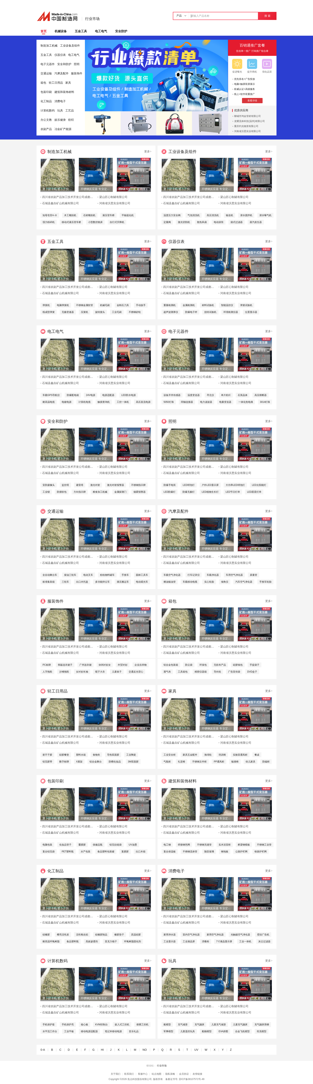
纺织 (71, 119)
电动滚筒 (218, 222)
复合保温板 (170, 851)
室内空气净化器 (191, 934)
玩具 (60, 110)
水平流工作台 (50, 1031)
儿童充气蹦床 (240, 1024)
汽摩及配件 (61, 73)
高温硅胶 (136, 934)
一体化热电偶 (245, 402)
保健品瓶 (97, 844)
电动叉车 (88, 575)
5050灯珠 (169, 402)
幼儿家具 (250, 761)
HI (102, 1049)
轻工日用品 (56, 82)
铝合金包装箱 (171, 664)
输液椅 (235, 761)
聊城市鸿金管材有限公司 (247, 116)
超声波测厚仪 (171, 312)
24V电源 (90, 395)
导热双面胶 (113, 754)
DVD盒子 (252, 671)
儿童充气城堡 (218, 1024)
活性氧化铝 (82, 934)
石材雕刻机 (89, 215)
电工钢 (167, 844)
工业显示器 (170, 941)
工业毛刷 (117, 312)
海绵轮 (208, 754)
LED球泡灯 (189, 485)
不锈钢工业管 (264, 844)
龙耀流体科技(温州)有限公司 (249, 121)
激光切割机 (184, 222)
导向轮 (217, 671)
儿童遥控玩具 (187, 1031)
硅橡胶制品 (101, 934)
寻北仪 (210, 395)
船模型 (167, 1024)
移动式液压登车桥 (71, 222)
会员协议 (184, 1074)
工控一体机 (123, 402)
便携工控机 (142, 1024)
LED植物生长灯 (210, 491)
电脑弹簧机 (63, 305)
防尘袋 (188, 664)
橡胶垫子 (119, 934)
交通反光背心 (136, 671)
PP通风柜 (219, 761)
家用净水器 (170, 934)
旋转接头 (100, 312)
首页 (44, 31)
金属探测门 (120, 491)
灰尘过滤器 (264, 941)
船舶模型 (207, 1031)
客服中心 (143, 1074)
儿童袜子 (117, 671)
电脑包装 (47, 844)
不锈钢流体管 (190, 851)
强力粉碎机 (49, 222)
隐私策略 (170, 1074)
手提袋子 (254, 664)
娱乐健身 (60, 119)
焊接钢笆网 (184, 844)
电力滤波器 (206, 402)
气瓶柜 (167, 761)
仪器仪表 (60, 54)
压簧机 (84, 312)
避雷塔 (79, 485)
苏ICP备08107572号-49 (191, 1079)
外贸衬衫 (122, 664)
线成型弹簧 (49, 312)
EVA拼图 (223, 1031)
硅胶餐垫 (64, 754)
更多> (147, 151)
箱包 (43, 82)
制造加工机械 (49, 45)
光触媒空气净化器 (240, 934)
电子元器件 (48, 64)
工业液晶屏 (189, 941)
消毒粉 (205, 941)
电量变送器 (225, 402)
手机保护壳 (68, 1024)
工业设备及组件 (70, 45)
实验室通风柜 (240, 754)
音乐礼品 (134, 1031)
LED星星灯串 (254, 491)
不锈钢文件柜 (199, 761)
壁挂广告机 (263, 934)
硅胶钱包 (238, 664)
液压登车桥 (108, 215)
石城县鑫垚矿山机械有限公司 (60, 203)
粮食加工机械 (100, 491)
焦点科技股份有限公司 (139, 1079)
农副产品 (46, 129)
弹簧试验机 (246, 305)
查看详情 (252, 100)
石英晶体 (242, 395)
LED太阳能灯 (259, 485)
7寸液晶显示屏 (224, 941)
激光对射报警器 (115, 485)
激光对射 (95, 485)
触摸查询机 (104, 402)
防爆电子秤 (191, 312)
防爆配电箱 (73, 395)
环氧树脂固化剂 (132, 941)
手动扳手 (141, 305)
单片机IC (226, 395)
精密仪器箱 (201, 671)
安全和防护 (64, 64)
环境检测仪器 (230, 312)
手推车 (125, 575)
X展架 (79, 761)
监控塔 (65, 485)
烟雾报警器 (140, 491)
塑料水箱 (81, 754)
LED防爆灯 (169, 491)
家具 (68, 82)
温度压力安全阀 (172, 215)
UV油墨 (133, 844)
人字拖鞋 (47, 671)
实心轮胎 (209, 581)
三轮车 (65, 581)
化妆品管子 (65, 844)
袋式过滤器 (237, 222)
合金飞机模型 (242, 1031)
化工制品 (46, 101)
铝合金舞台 (96, 761)
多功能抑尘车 (102, 581)
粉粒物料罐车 (107, 575)
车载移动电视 (190, 581)
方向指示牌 (80, 491)
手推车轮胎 (265, 581)
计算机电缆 (84, 402)
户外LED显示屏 (210, 485)
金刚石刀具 (123, 305)
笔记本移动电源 (113, 1031)
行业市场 (92, 19)
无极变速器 (68, 312)
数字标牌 (64, 761)
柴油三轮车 (70, 575)
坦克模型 (261, 1031)
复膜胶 (125, 851)
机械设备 (61, 31)
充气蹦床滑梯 (262, 1024)
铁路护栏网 (261, 851)
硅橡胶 (46, 934)
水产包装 (85, 851)
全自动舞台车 (50, 575)
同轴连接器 (187, 402)
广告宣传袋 (234, 671)
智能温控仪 (227, 305)
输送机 (229, 215)
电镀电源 (66, 402)
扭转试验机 (210, 312)
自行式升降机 (117, 222)
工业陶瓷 (131, 754)
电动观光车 (142, 581)
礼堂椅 (181, 761)
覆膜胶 (82, 844)
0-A (43, 1049)
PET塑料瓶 (68, 851)
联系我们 (129, 1074)
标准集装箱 (49, 581)
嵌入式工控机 (122, 1024)
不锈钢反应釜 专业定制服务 (96, 189)
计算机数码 (48, 110)
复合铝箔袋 (49, 851)
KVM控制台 (101, 1024)
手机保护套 (49, 1024)
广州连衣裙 (85, 664)
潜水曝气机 (265, 215)
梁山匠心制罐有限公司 (113, 197)
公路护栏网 (241, 851)
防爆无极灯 (189, 491)
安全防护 (121, 31)
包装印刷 (46, 92)
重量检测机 (170, 305)
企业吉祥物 (141, 664)
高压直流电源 (143, 402)
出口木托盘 (82, 581)
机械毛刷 (105, 305)
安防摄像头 (49, 485)
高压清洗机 (213, 215)
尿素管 (253, 575)
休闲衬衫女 (105, 664)
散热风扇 (202, 222)
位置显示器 (251, 312)
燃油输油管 (170, 581)
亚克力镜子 (111, 941)
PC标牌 (47, 664)
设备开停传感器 (172, 395)
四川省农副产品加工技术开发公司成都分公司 (70, 197)
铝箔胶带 (47, 761)
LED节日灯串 (233, 491)
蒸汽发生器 (256, 222)
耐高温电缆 (49, 402)
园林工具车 (142, 575)
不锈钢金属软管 (84, 305)
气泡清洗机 (194, 215)
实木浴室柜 (225, 844)
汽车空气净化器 (243, 581)
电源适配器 (108, 395)
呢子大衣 (100, 671)
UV (196, 1049)
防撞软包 (62, 491)
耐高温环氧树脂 (51, 941)
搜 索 (267, 15)
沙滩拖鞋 (64, 671)
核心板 (84, 1024)
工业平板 (69, 1031)
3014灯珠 (265, 402)
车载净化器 (213, 575)
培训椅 (222, 754)
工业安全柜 (170, 754)
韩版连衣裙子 (65, 664)
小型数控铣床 (95, 222)
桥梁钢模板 (244, 844)
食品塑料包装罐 (105, 851)
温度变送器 (194, 395)
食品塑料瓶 (73, 941)
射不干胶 (47, 754)
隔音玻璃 (209, 851)
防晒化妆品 (115, 761)
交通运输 (46, 73)
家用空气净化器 (215, 934)
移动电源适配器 (89, 1031)
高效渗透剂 (92, 941)
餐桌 (257, 754)
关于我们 (115, 1074)
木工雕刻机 (70, 215)
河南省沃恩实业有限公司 (247, 131)
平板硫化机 (128, 215)
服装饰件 (76, 73)
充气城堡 (183, 1024)
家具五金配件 (190, 754)
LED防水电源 (128, 395)
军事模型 (168, 1031)
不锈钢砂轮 (135, 312)
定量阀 (167, 222)
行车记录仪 (194, 575)
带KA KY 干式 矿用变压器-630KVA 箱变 (134, 189)
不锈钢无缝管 (204, 844)
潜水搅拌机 (246, 215)
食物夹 (96, 754)
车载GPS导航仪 (51, 395)
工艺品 (69, 110)
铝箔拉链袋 (116, 844)
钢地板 (224, 851)
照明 (76, 64)
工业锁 (46, 491)
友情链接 (197, 1074)
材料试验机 (208, 305)
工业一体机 (245, 941)
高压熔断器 (261, 395)
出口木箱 (140, 851)
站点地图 (156, 1074)
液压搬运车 (123, 581)
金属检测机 (189, 305)
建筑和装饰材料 (64, 92)
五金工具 (81, 31)
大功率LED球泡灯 (235, 485)
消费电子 (60, 101)
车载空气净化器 (172, 575)
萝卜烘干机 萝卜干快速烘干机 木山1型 (57, 189)
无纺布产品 (220, 664)
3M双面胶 (133, 761)
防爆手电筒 (170, 485)
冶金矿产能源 (62, 129)
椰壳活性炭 (63, 934)
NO (145, 1049)
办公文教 (46, 119)
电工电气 (101, 31)
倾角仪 (224, 581)
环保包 (203, 664)
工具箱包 (183, 671)
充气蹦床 (199, 1024)
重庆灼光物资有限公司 (246, 126)
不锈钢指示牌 (138, 485)
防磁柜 (266, 761)
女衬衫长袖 (82, 671)
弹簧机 (46, 305)
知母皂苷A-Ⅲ (50, 215)
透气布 (167, 671)
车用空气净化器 (234, 575)
